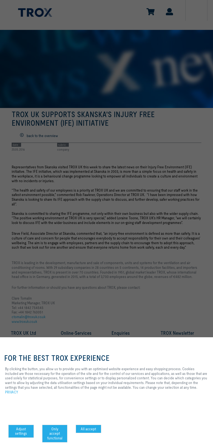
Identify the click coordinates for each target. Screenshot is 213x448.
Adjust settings (21, 431)
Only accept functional (54, 434)
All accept (88, 429)
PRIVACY (11, 392)
